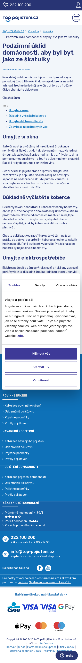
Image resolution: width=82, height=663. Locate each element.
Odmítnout (41, 380)
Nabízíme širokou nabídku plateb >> (41, 594)
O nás (21, 646)
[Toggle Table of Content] (5, 106)
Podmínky (49, 650)
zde (20, 335)
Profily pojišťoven (16, 423)
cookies (23, 582)
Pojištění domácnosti (20, 467)
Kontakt (11, 646)
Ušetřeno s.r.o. (47, 643)
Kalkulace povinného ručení (23, 405)
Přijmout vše (41, 353)
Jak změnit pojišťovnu (19, 411)
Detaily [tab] (40, 285)
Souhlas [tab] (14, 285)
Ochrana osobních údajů (25, 650)
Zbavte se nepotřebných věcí (28, 127)
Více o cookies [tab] (66, 285)
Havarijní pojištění (18, 431)
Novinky (48, 31)
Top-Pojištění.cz (13, 31)
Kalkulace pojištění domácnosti (25, 477)
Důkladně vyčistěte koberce (27, 116)
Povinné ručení (14, 395)
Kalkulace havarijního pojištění (24, 441)
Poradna (33, 31)
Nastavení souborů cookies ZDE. (50, 582)
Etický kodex (66, 646)
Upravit (41, 367)
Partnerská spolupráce (42, 646)
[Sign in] (75, 4)
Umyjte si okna (18, 110)
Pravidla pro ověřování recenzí (25, 525)
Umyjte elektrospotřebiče (26, 121)
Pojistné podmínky (17, 417)
